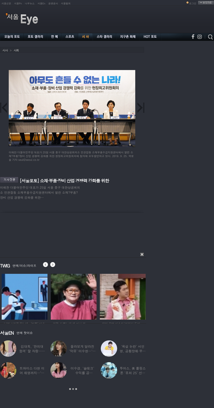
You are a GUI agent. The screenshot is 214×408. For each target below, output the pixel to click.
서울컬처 (66, 3)
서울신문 (6, 3)
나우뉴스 (29, 3)
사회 (16, 50)
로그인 (192, 3)
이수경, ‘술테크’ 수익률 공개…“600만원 (82, 373)
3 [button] (76, 389)
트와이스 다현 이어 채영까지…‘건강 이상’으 (32, 373)
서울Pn (18, 3)
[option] (36, 296)
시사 (5, 50)
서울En (41, 3)
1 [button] (70, 389)
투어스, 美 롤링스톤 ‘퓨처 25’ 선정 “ (133, 373)
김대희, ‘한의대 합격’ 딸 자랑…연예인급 (32, 351)
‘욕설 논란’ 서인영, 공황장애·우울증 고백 (133, 351)
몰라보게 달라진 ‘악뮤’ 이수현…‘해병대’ (82, 351)
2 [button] (73, 389)
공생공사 (53, 3)
